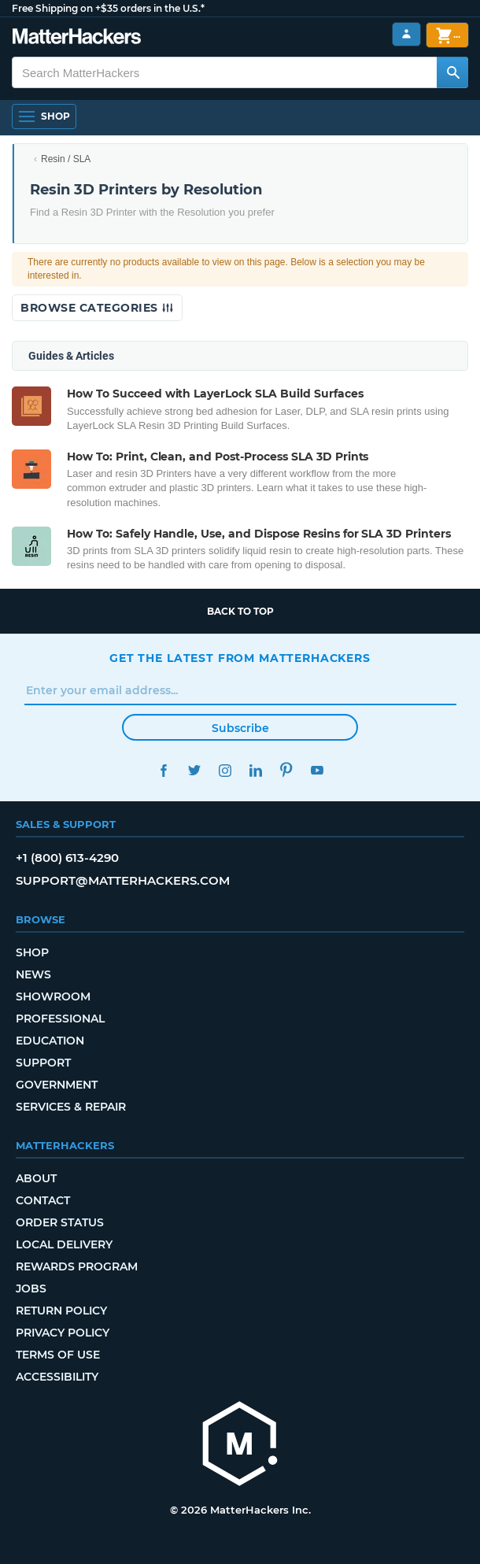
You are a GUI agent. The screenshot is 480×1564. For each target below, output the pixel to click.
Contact (43, 1200)
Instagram (224, 770)
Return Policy (61, 1310)
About (36, 1178)
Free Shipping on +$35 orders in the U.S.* (108, 8)
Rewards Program (77, 1266)
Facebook (163, 770)
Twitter (194, 770)
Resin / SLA (65, 159)
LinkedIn (255, 770)
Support (43, 1063)
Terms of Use (58, 1355)
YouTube (316, 770)
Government (57, 1085)
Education (50, 1040)
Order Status (60, 1222)
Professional (60, 1018)
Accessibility (57, 1377)
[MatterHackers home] (240, 1445)
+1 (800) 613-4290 (67, 857)
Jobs (31, 1288)
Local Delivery (64, 1244)
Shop (32, 952)
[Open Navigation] (44, 116)
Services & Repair (71, 1107)
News (33, 974)
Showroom (53, 996)
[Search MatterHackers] (452, 72)
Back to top (240, 611)
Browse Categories (97, 308)
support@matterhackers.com (123, 880)
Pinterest (286, 770)
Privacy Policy (62, 1333)
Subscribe (240, 728)
